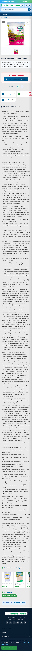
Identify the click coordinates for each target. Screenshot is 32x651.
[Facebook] (14, 622)
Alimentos (11, 17)
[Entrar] (26, 5)
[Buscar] (29, 9)
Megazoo (12, 94)
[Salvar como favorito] (28, 22)
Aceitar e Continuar (9, 648)
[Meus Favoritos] (22, 5)
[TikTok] (25, 622)
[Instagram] (10, 622)
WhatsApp (24, 1)
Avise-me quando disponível (16, 79)
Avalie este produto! (9, 595)
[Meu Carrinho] (29, 5)
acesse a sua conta (18, 603)
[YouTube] (17, 622)
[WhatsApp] (7, 622)
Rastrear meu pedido (8, 1)
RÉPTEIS (5, 17)
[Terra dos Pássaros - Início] (11, 5)
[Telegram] (21, 622)
